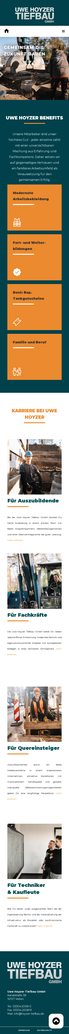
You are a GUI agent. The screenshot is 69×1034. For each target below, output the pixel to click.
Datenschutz (44, 1030)
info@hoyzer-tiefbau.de (29, 1013)
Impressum (24, 1030)
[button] (63, 31)
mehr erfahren (15, 540)
